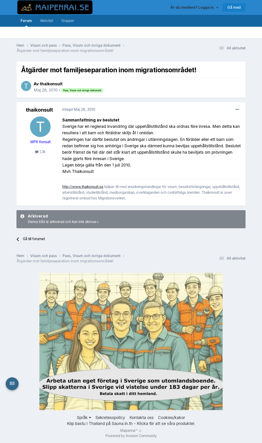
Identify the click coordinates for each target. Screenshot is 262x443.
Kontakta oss (141, 417)
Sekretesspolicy (110, 417)
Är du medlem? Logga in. (194, 7)
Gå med (234, 7)
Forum (26, 23)
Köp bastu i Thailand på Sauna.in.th (100, 423)
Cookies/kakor (171, 417)
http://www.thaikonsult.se (82, 187)
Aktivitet (46, 21)
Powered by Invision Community (131, 436)
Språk (84, 417)
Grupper (67, 21)
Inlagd (78, 109)
